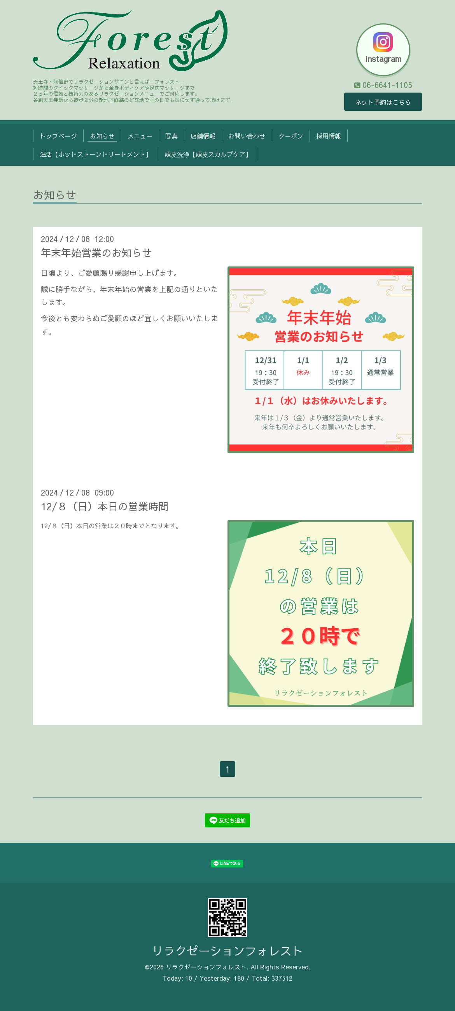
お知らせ (102, 135)
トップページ (58, 135)
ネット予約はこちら (383, 102)
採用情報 (328, 135)
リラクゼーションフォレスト (227, 950)
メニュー (140, 135)
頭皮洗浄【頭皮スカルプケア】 (208, 154)
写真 (171, 135)
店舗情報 (203, 135)
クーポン (290, 135)
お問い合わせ (247, 135)
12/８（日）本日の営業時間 (104, 506)
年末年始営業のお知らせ (96, 252)
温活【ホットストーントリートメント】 (96, 154)
